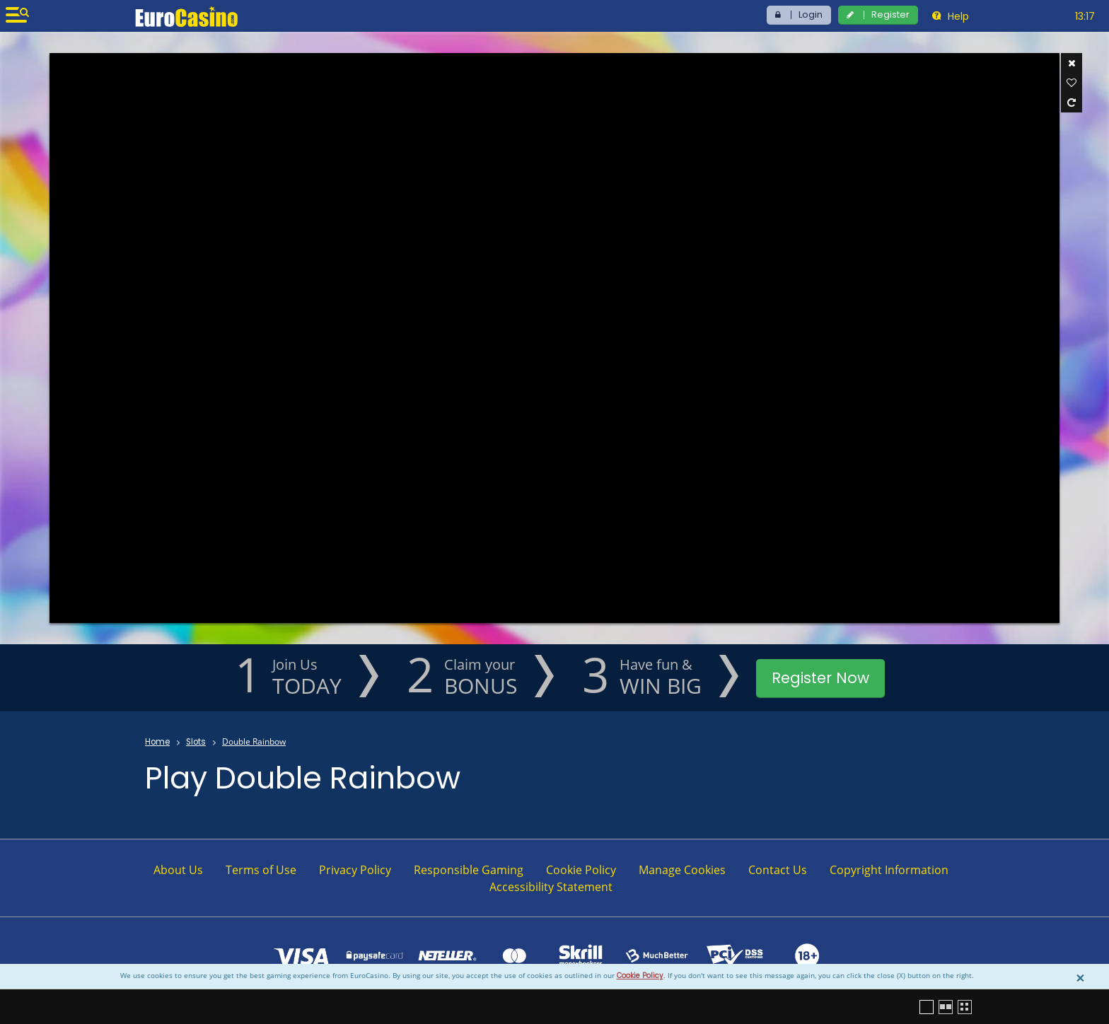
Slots (196, 741)
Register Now (820, 678)
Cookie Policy (640, 975)
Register (890, 14)
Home (157, 741)
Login (811, 14)
